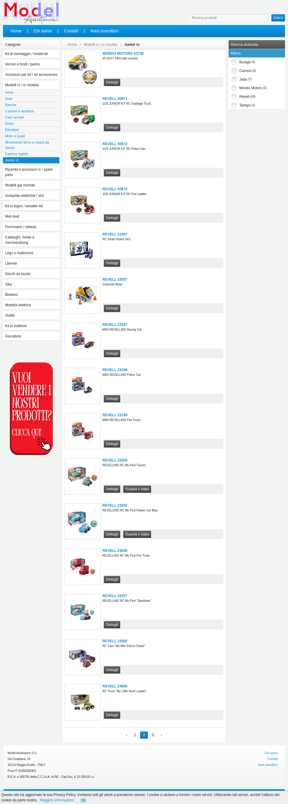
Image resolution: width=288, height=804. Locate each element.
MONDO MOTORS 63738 (122, 53)
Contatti (71, 31)
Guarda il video (137, 489)
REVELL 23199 (114, 415)
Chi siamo (43, 31)
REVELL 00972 (114, 144)
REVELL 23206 (114, 551)
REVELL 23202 (114, 505)
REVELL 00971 (114, 99)
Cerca (278, 18)
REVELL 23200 (114, 460)
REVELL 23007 (114, 279)
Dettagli (112, 82)
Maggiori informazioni (57, 800)
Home (15, 31)
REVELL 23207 (114, 596)
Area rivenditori (104, 31)
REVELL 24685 (114, 686)
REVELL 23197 (114, 325)
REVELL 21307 (114, 234)
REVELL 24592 (114, 641)
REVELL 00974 (114, 189)
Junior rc (132, 45)
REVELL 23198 (114, 370)
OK (83, 800)
